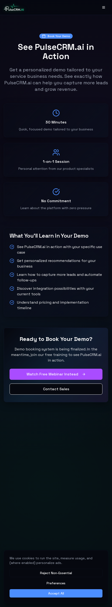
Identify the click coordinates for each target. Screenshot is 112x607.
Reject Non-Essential (56, 573)
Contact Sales (56, 389)
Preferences (56, 583)
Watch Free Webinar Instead (56, 374)
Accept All (56, 593)
